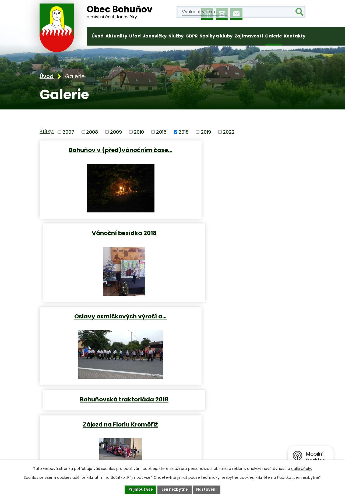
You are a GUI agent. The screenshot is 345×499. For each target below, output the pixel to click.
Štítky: (47, 132)
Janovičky (155, 36)
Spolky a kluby (216, 36)
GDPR (191, 36)
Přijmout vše (139, 489)
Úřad (135, 36)
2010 (139, 132)
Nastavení (208, 489)
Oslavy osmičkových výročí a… (105, 232)
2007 (68, 132)
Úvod (97, 36)
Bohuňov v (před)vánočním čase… (105, 150)
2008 (92, 132)
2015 (161, 132)
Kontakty (294, 36)
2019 (206, 132)
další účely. (301, 468)
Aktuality (116, 36)
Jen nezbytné (174, 489)
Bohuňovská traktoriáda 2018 (240, 232)
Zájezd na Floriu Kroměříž (104, 315)
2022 (229, 132)
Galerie (273, 36)
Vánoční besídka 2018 (240, 150)
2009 (116, 132)
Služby (176, 36)
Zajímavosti (248, 36)
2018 (183, 132)
